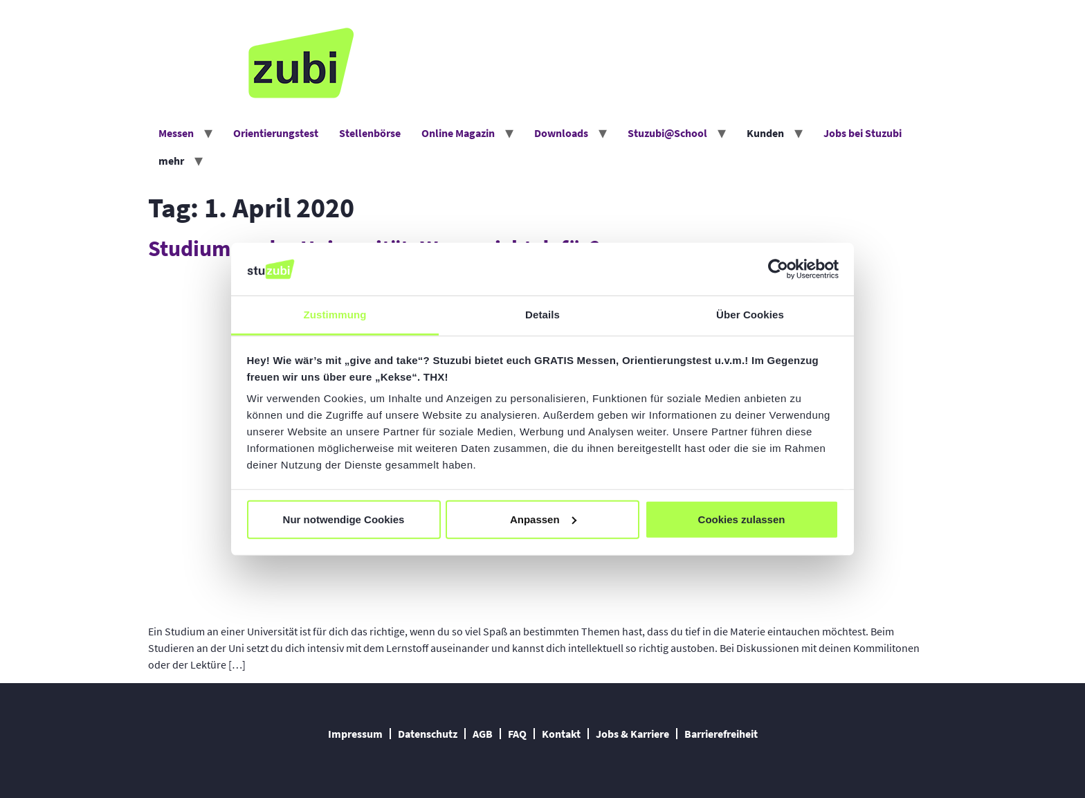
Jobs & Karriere (632, 734)
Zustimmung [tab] (335, 314)
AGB (483, 734)
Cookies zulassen (741, 519)
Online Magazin (458, 133)
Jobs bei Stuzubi (862, 133)
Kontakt (561, 734)
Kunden (765, 133)
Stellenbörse (370, 133)
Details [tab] (542, 314)
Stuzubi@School (667, 133)
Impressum (355, 734)
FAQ (517, 734)
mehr (171, 160)
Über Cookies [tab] (750, 314)
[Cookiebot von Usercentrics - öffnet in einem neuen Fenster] (778, 269)
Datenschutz (427, 734)
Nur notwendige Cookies (344, 519)
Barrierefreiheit (721, 734)
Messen (176, 133)
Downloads (561, 133)
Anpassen (543, 519)
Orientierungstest (275, 133)
